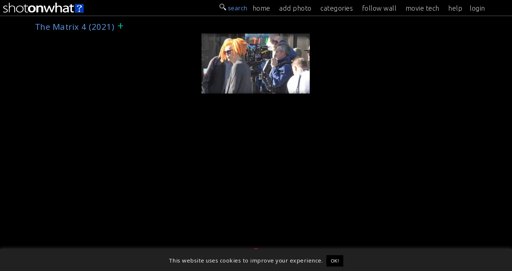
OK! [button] (335, 260)
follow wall (379, 8)
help (455, 8)
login (477, 8)
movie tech (422, 8)
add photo (295, 8)
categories (336, 8)
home (261, 8)
